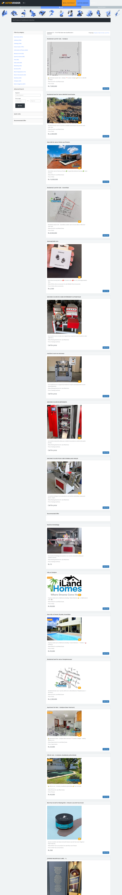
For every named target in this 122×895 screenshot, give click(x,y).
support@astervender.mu (61, 882)
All (20, 7)
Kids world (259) (18, 62)
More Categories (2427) (19, 84)
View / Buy (105, 75)
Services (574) (17, 68)
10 (79, 861)
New (61, 7)
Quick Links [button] (17, 114)
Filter (20, 105)
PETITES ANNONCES (94, 3)
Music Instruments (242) (20, 75)
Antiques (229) (17, 81)
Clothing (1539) (17, 43)
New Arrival (101, 33)
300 (86, 861)
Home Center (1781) (19, 47)
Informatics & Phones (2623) (21, 50)
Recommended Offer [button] (20, 120)
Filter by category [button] (19, 32)
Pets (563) (16, 59)
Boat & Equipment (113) (20, 72)
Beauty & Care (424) (19, 53)
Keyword (17, 93)
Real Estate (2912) (18, 37)
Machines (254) (17, 78)
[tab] (28, 32)
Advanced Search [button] (19, 89)
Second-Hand (101, 7)
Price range (18, 98)
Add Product (97, 869)
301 (90, 861)
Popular (96, 33)
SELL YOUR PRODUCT (80, 3)
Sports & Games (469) (19, 56)
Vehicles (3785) (17, 40)
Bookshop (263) (18, 65)
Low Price (107, 33)
